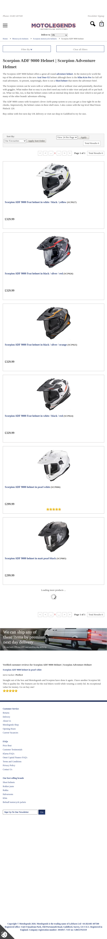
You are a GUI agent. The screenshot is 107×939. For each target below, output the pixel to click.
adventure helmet (64, 74)
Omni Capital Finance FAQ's (15, 757)
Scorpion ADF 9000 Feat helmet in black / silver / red (34, 273)
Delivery (6, 717)
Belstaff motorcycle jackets (14, 802)
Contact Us (7, 769)
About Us (7, 721)
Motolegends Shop (11, 725)
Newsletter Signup (96, 16)
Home (5, 39)
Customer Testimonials (12, 749)
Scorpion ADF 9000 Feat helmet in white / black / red (34, 416)
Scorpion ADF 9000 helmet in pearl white (27, 487)
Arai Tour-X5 (43, 77)
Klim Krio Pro (84, 77)
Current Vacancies (10, 733)
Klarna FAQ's (8, 754)
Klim (5, 798)
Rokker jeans (8, 786)
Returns (6, 713)
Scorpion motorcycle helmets (45, 39)
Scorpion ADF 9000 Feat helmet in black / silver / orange (36, 344)
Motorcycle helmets (20, 39)
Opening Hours (9, 729)
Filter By (26, 49)
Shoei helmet (62, 80)
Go (41, 812)
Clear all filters (80, 49)
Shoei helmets (9, 782)
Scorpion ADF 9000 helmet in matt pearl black (30, 558)
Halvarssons (8, 794)
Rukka (5, 790)
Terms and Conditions (12, 761)
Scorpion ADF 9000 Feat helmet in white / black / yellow (35, 202)
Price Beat (7, 745)
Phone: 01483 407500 (13, 16)
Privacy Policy (9, 765)
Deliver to (45, 35)
